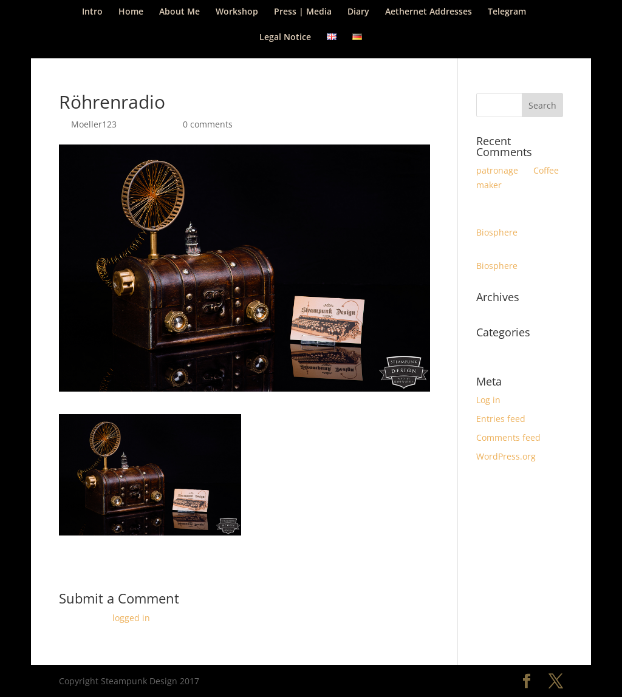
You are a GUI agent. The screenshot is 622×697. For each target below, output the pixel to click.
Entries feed (500, 418)
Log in (488, 400)
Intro (92, 12)
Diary (358, 12)
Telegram (507, 12)
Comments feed (508, 437)
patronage (497, 170)
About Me (179, 12)
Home (130, 12)
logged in (131, 618)
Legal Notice (285, 37)
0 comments (208, 124)
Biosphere (497, 232)
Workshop (237, 12)
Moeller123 (94, 124)
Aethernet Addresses (428, 12)
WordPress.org (506, 456)
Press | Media (303, 12)
